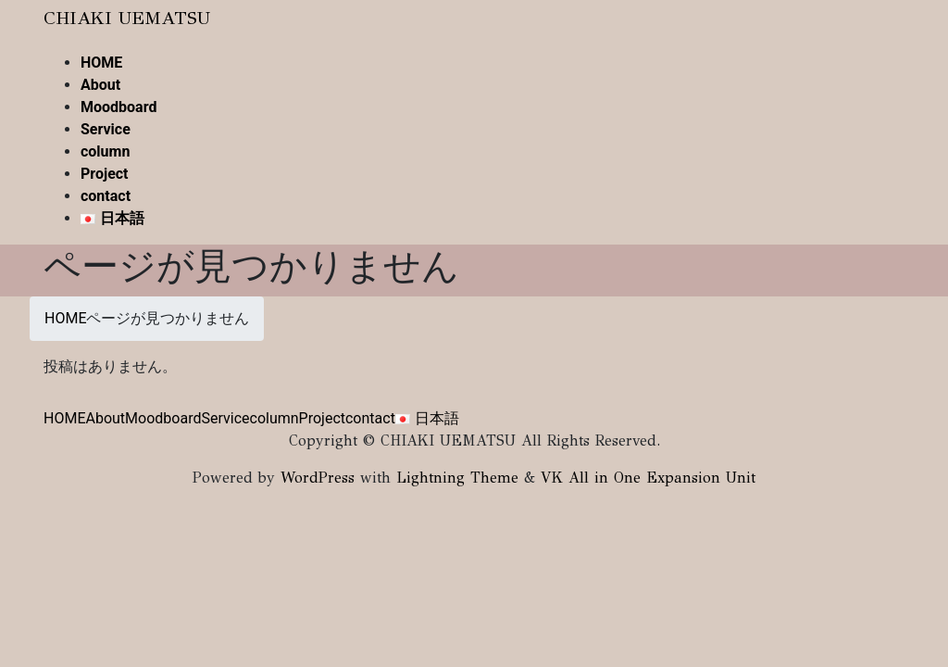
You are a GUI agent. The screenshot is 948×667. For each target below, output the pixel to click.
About (105, 418)
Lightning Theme (457, 477)
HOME (64, 418)
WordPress (318, 477)
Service (225, 418)
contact (370, 418)
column (274, 418)
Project (322, 418)
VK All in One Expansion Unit (648, 477)
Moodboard (163, 418)
